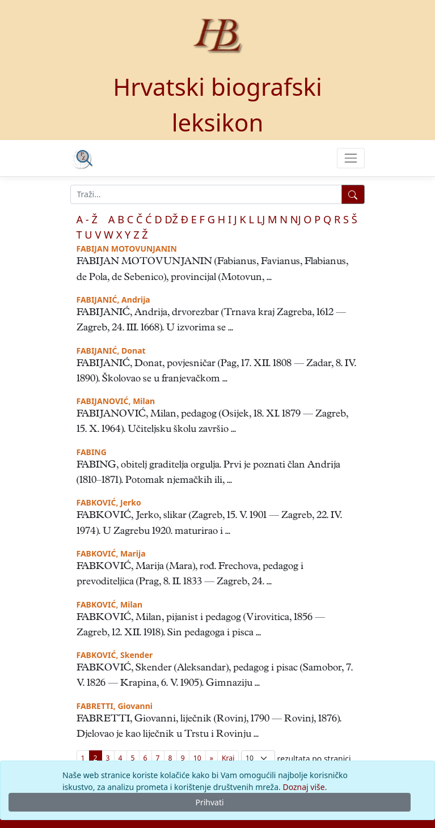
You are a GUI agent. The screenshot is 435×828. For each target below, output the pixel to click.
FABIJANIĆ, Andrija (113, 299)
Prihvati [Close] (209, 802)
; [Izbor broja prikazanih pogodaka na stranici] (258, 758)
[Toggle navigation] (351, 158)
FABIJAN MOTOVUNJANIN (127, 248)
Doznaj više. (304, 787)
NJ (295, 219)
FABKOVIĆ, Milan (110, 604)
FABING (92, 452)
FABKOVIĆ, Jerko (109, 502)
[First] (228, 758)
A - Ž (87, 219)
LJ (261, 219)
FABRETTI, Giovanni (115, 705)
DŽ (171, 219)
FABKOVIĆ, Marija (111, 553)
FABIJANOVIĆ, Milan (116, 401)
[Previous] (211, 758)
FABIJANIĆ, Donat (111, 350)
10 (197, 758)
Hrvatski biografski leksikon (217, 104)
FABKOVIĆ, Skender (115, 654)
